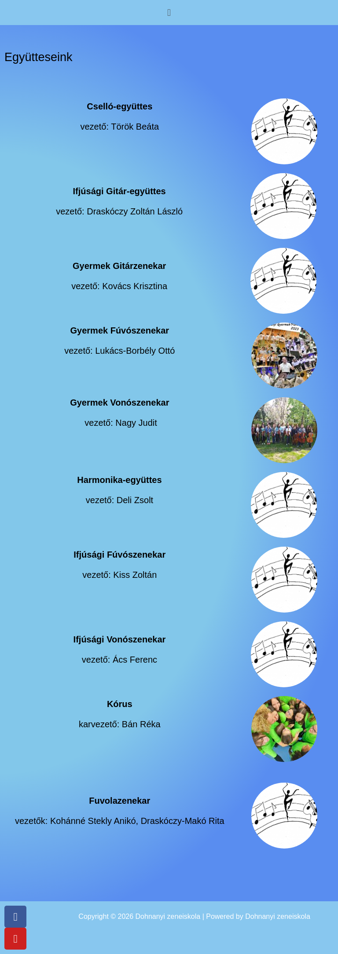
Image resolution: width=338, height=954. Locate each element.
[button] (169, 12)
